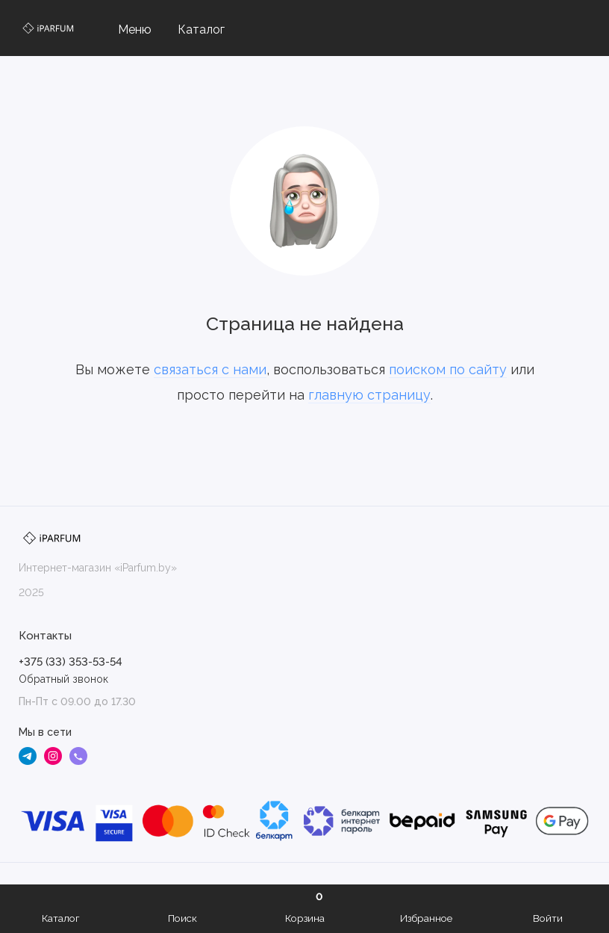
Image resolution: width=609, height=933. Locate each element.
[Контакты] (581, 28)
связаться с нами (210, 369)
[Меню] (125, 28)
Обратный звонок (63, 679)
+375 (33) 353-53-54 (70, 662)
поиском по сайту (448, 369)
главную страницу (369, 395)
